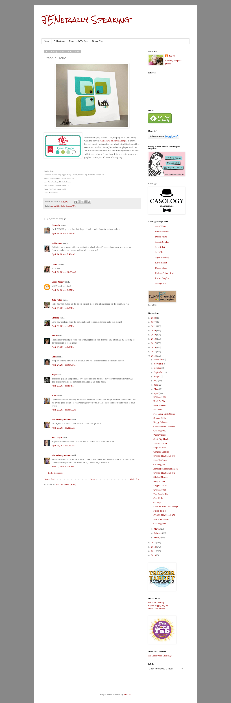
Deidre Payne (161, 236)
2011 (153, 551)
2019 (153, 334)
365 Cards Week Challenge (159, 655)
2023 (153, 318)
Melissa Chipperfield (164, 273)
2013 (153, 542)
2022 (153, 322)
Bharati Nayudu (162, 231)
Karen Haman (161, 262)
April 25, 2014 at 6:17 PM (63, 386)
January (157, 537)
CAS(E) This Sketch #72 (164, 473)
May (156, 389)
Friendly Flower (160, 460)
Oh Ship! (157, 502)
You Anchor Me (160, 443)
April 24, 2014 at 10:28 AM (64, 272)
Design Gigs (97, 41)
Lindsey (55, 317)
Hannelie (56, 225)
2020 (153, 330)
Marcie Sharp (161, 268)
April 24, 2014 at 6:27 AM (63, 233)
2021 (153, 326)
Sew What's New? (161, 519)
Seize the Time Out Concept (165, 506)
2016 (153, 347)
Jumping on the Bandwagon (165, 469)
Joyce (54, 374)
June (156, 385)
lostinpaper (57, 243)
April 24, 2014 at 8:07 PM (63, 347)
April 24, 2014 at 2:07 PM (63, 290)
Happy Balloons (160, 422)
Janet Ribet (160, 247)
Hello (63, 206)
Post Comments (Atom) (66, 484)
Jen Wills (159, 252)
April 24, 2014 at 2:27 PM (63, 308)
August (157, 376)
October (158, 368)
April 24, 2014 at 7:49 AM (63, 254)
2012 (153, 547)
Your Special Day (161, 494)
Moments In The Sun (78, 41)
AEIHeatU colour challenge (113, 140)
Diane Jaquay (58, 282)
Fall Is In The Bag (156, 602)
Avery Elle (55, 206)
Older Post (135, 479)
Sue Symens (160, 283)
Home (46, 41)
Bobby (55, 335)
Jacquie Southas (162, 242)
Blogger (127, 694)
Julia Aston (57, 300)
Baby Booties (159, 481)
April (156, 393)
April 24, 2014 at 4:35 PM (63, 326)
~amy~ (55, 264)
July (156, 380)
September (159, 372)
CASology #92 (159, 430)
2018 (153, 339)
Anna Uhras (160, 226)
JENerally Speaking (86, 19)
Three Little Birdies (156, 608)
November (159, 364)
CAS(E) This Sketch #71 (164, 515)
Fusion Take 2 (159, 511)
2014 (153, 356)
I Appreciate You (160, 485)
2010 (153, 555)
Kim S (55, 395)
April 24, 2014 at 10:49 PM (63, 365)
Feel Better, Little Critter (164, 414)
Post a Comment (55, 473)
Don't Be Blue (159, 401)
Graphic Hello (159, 418)
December (158, 359)
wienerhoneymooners (61, 419)
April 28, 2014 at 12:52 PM (63, 445)
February (158, 533)
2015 (153, 351)
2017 (153, 343)
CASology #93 (159, 397)
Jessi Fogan (57, 437)
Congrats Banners (161, 452)
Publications (59, 41)
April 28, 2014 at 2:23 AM (63, 428)
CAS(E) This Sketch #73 (164, 456)
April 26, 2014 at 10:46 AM (64, 410)
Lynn (54, 356)
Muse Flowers (159, 405)
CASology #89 (159, 523)
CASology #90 (159, 490)
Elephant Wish (159, 447)
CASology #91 (159, 464)
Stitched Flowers (160, 477)
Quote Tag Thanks (161, 439)
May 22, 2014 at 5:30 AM (63, 466)
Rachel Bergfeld (162, 278)
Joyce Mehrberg (162, 257)
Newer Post (50, 479)
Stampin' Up (71, 206)
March (157, 529)
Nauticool (157, 409)
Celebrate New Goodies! (164, 426)
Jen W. (172, 56)
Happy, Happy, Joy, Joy (158, 605)
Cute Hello (158, 498)
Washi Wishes (159, 435)
